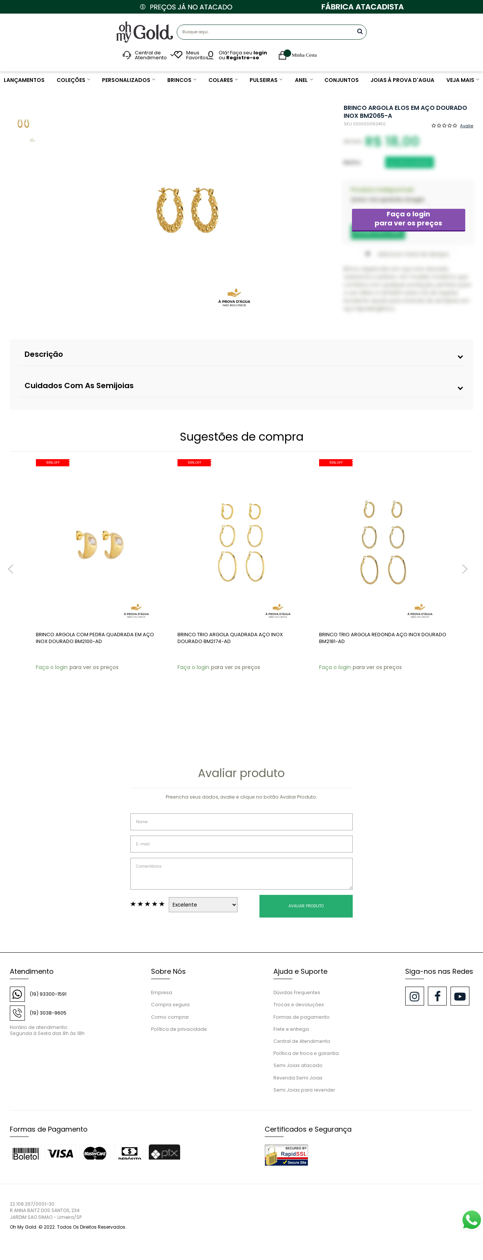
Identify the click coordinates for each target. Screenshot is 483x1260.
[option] (187, 210)
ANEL (302, 80)
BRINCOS (179, 80)
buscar (360, 31)
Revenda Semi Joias (298, 1078)
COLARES (220, 80)
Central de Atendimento (301, 1041)
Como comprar (170, 1017)
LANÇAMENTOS (24, 80)
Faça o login (408, 218)
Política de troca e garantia (306, 1053)
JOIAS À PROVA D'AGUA (402, 80)
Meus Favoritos (196, 55)
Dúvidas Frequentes (296, 992)
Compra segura (170, 1004)
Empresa (161, 992)
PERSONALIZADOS (125, 80)
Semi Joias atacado (298, 1065)
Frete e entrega (291, 1029)
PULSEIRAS (264, 80)
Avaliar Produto (306, 906)
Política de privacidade (179, 1029)
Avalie (466, 125)
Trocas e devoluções (298, 1004)
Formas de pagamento (301, 1017)
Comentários (241, 874)
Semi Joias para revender (304, 1090)
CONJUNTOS (342, 80)
